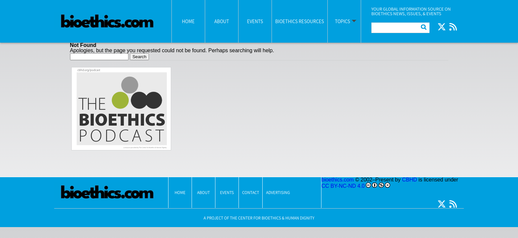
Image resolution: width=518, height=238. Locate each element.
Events (255, 21)
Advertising (278, 192)
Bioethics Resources (299, 21)
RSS (453, 26)
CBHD (409, 179)
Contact (250, 192)
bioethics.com (337, 179)
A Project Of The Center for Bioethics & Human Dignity (259, 218)
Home (188, 21)
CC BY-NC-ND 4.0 (343, 186)
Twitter (441, 26)
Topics (342, 21)
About (221, 21)
